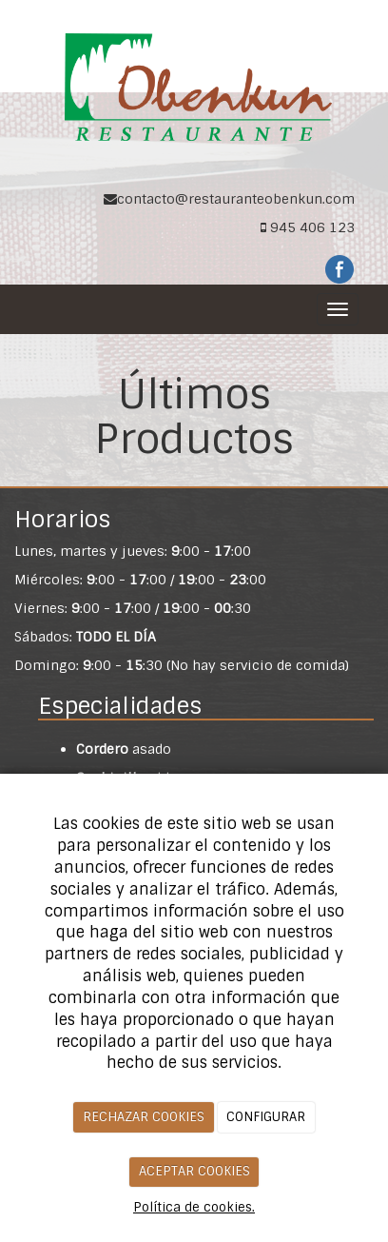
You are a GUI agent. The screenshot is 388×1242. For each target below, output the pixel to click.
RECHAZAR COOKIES (143, 1117)
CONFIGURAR (265, 1117)
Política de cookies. (194, 1207)
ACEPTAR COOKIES (194, 1171)
